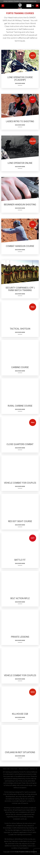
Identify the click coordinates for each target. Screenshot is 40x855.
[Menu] (2, 5)
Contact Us (33, 768)
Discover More (20, 84)
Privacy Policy (24, 768)
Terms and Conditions (10, 768)
